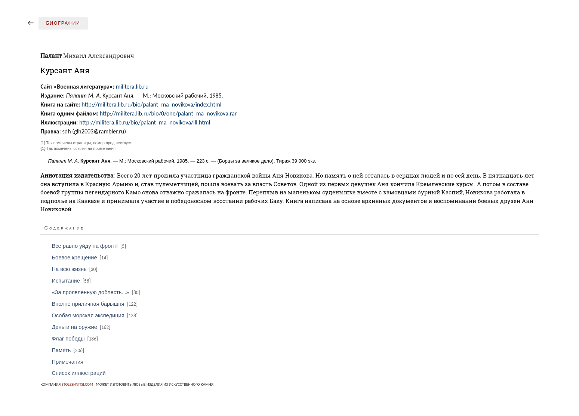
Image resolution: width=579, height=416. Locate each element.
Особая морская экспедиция (95, 315)
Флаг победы (75, 339)
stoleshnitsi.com (77, 384)
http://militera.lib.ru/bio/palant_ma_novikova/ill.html (144, 122)
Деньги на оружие (81, 327)
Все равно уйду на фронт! (89, 246)
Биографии (63, 23)
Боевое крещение (80, 258)
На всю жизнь (75, 269)
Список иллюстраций (78, 373)
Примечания (67, 362)
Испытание (72, 281)
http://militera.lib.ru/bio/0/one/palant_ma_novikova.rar (168, 113)
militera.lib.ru (132, 86)
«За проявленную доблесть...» (96, 292)
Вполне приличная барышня (95, 304)
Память (68, 350)
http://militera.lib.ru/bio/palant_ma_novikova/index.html (151, 104)
